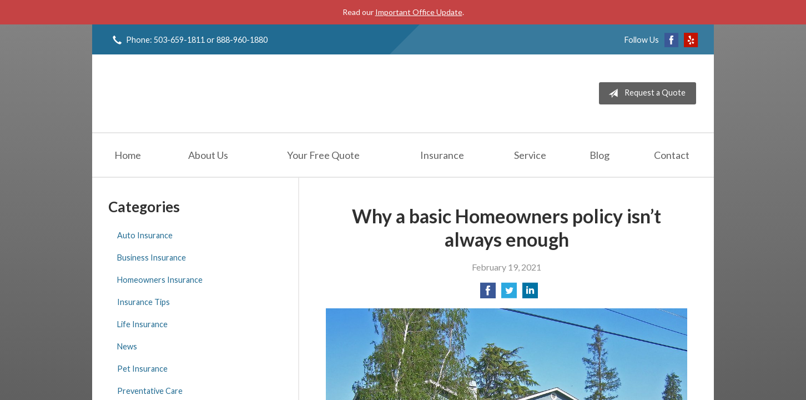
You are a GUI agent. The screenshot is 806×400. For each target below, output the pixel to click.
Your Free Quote (323, 155)
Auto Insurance (145, 235)
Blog (599, 155)
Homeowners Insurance (160, 279)
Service (530, 155)
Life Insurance (142, 324)
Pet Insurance (142, 368)
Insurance (442, 155)
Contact (671, 155)
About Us (208, 155)
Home (127, 155)
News (127, 346)
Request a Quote (645, 93)
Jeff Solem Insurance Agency (193, 93)
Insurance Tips (143, 302)
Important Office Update (418, 12)
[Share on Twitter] (509, 293)
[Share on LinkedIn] (530, 293)
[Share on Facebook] (488, 293)
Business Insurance (151, 257)
